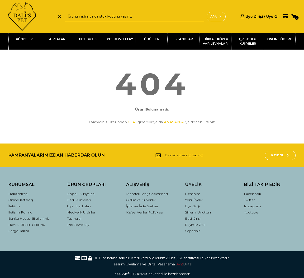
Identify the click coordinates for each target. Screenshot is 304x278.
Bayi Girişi (192, 218)
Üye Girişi (192, 206)
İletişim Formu (20, 212)
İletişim (14, 206)
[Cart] (293, 16)
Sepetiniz (192, 231)
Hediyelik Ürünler (81, 212)
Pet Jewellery (78, 224)
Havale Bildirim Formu (26, 224)
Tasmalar (74, 218)
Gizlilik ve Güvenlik (141, 200)
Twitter (249, 200)
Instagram (252, 206)
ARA (216, 16)
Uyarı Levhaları (79, 206)
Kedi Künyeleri (79, 200)
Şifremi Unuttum (198, 212)
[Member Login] (259, 16)
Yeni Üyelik (194, 200)
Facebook (252, 194)
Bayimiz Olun (196, 224)
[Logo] (22, 16)
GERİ (132, 122)
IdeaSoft (121, 274)
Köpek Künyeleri (81, 194)
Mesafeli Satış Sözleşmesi (147, 194)
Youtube (251, 212)
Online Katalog (20, 200)
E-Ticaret (140, 274)
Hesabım (192, 194)
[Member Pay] (283, 16)
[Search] (134, 16)
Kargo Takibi (18, 231)
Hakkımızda (18, 194)
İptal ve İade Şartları (142, 206)
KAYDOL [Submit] (280, 155)
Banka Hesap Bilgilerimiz (28, 218)
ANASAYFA (174, 122)
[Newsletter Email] (208, 155)
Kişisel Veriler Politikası (144, 212)
